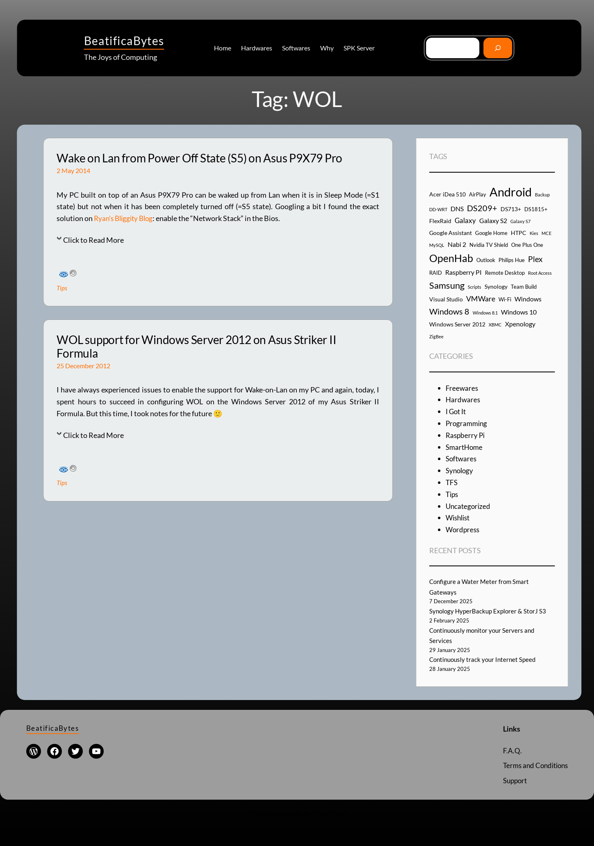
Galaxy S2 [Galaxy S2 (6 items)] (493, 220)
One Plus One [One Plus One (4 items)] (527, 245)
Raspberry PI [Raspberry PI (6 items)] (463, 272)
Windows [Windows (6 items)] (528, 299)
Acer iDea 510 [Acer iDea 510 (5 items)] (447, 194)
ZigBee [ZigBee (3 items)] (436, 336)
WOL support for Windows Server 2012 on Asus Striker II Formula (196, 346)
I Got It (457, 411)
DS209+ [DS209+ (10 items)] (482, 208)
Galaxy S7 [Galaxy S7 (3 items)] (520, 221)
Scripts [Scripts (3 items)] (474, 287)
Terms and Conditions (533, 765)
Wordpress (463, 529)
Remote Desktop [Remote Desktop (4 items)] (505, 272)
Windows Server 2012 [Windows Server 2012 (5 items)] (457, 324)
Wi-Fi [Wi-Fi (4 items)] (504, 299)
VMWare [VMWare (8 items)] (480, 298)
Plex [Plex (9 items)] (535, 259)
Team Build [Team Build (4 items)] (524, 286)
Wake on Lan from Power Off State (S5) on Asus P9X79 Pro (199, 158)
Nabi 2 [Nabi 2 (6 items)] (457, 244)
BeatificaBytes (124, 41)
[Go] (497, 48)
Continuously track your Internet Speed (485, 659)
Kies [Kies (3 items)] (534, 233)
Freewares (462, 387)
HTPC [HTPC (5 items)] (518, 232)
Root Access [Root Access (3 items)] (540, 273)
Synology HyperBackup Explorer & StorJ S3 (489, 611)
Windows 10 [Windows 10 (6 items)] (519, 312)
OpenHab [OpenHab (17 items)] (451, 258)
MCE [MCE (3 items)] (546, 233)
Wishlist (459, 517)
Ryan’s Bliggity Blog (125, 218)
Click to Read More (93, 239)
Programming (467, 423)
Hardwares (463, 399)
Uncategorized (469, 506)
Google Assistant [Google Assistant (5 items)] (450, 232)
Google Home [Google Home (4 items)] (491, 233)
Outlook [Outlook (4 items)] (485, 260)
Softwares (462, 458)
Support (511, 780)
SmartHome (465, 447)
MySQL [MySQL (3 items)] (436, 245)
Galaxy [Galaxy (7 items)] (465, 220)
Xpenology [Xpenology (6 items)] (520, 324)
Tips (62, 288)
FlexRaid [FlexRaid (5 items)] (440, 220)
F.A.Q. (507, 750)
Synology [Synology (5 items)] (496, 286)
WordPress (330, 812)
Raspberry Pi (466, 435)
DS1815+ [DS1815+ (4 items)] (536, 209)
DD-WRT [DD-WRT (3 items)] (438, 209)
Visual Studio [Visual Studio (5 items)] (446, 299)
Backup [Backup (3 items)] (542, 194)
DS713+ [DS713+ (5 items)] (511, 208)
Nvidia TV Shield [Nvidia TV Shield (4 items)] (488, 245)
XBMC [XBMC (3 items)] (495, 324)
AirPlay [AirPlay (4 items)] (477, 194)
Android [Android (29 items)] (510, 192)
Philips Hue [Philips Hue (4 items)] (511, 260)
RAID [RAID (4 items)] (435, 272)
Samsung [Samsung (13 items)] (446, 285)
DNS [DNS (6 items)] (457, 208)
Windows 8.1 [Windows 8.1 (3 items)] (485, 312)
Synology (460, 470)
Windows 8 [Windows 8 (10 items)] (449, 311)
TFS (452, 482)
